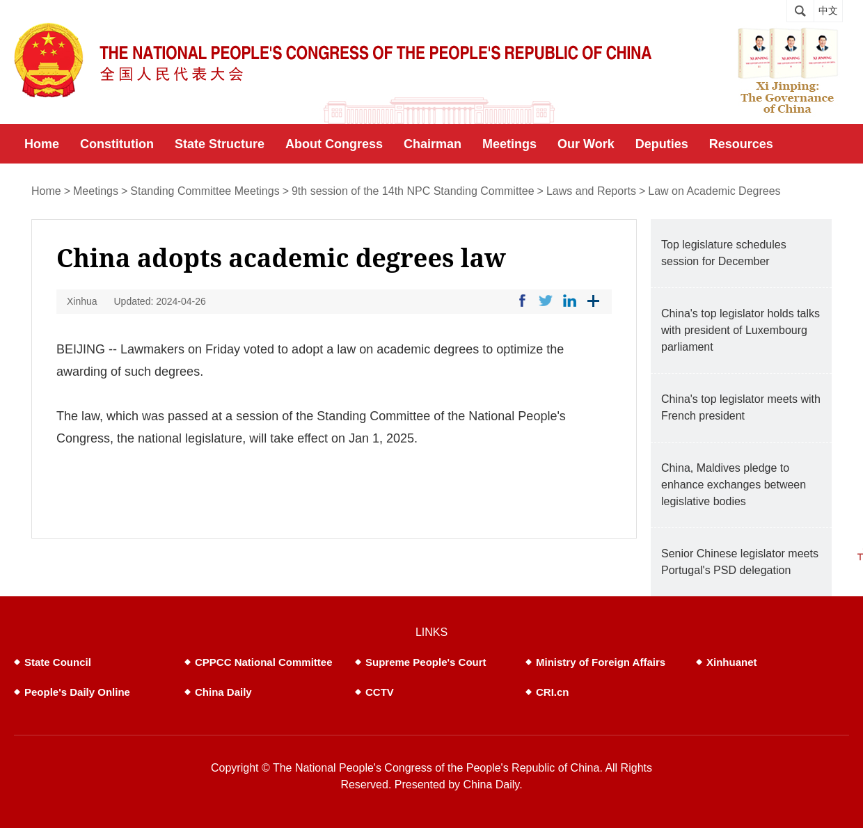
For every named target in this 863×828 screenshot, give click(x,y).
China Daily (223, 692)
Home (46, 191)
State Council (57, 662)
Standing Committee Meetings (204, 191)
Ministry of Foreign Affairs (600, 662)
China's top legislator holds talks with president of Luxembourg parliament (740, 330)
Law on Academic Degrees (714, 191)
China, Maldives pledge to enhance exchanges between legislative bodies (733, 484)
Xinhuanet (731, 662)
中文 (828, 11)
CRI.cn (552, 692)
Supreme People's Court (425, 662)
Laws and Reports (591, 191)
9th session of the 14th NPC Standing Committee (413, 191)
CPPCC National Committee (264, 662)
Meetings (95, 191)
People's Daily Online (77, 692)
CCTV (379, 692)
